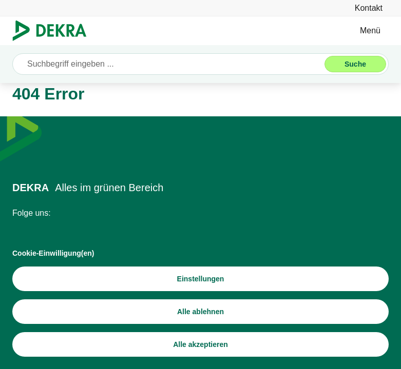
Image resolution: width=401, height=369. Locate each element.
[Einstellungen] (200, 278)
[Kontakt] (369, 8)
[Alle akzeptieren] (200, 344)
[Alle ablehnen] (200, 311)
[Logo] (53, 30)
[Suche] (355, 64)
